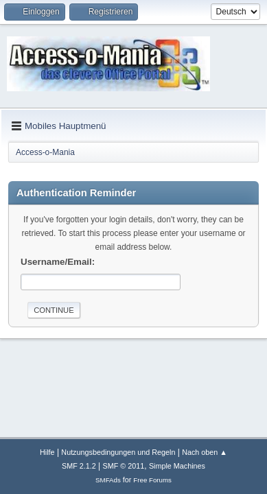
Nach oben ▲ (204, 452)
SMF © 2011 (124, 466)
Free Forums (152, 480)
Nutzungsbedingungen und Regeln (118, 452)
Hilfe (47, 452)
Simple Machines (177, 466)
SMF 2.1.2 (79, 466)
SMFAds (108, 480)
